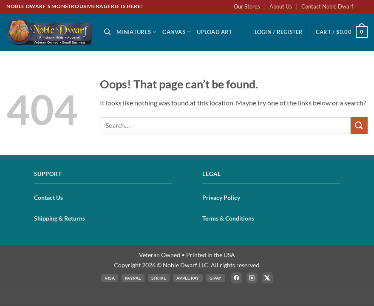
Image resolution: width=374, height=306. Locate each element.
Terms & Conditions (228, 218)
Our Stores (247, 6)
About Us (280, 6)
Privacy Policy (221, 197)
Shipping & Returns (59, 218)
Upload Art (214, 31)
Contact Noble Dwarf (327, 6)
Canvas (176, 32)
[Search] (107, 32)
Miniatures (136, 32)
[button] (279, 32)
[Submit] (359, 125)
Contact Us (48, 197)
